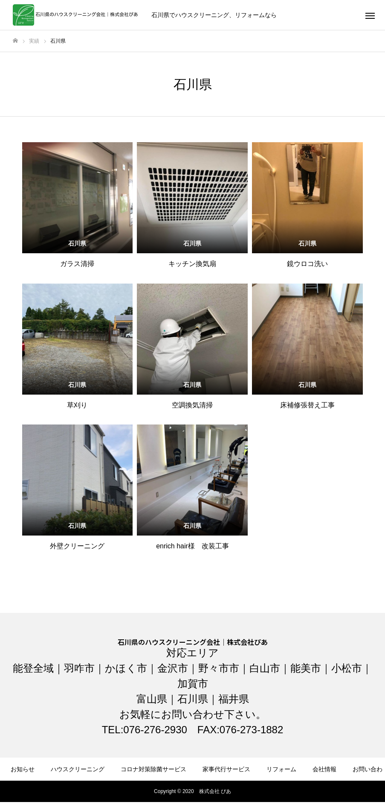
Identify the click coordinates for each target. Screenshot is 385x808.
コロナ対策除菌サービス (153, 769)
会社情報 (324, 769)
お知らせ (23, 769)
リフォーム (281, 769)
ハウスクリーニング (77, 769)
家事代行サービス (226, 769)
